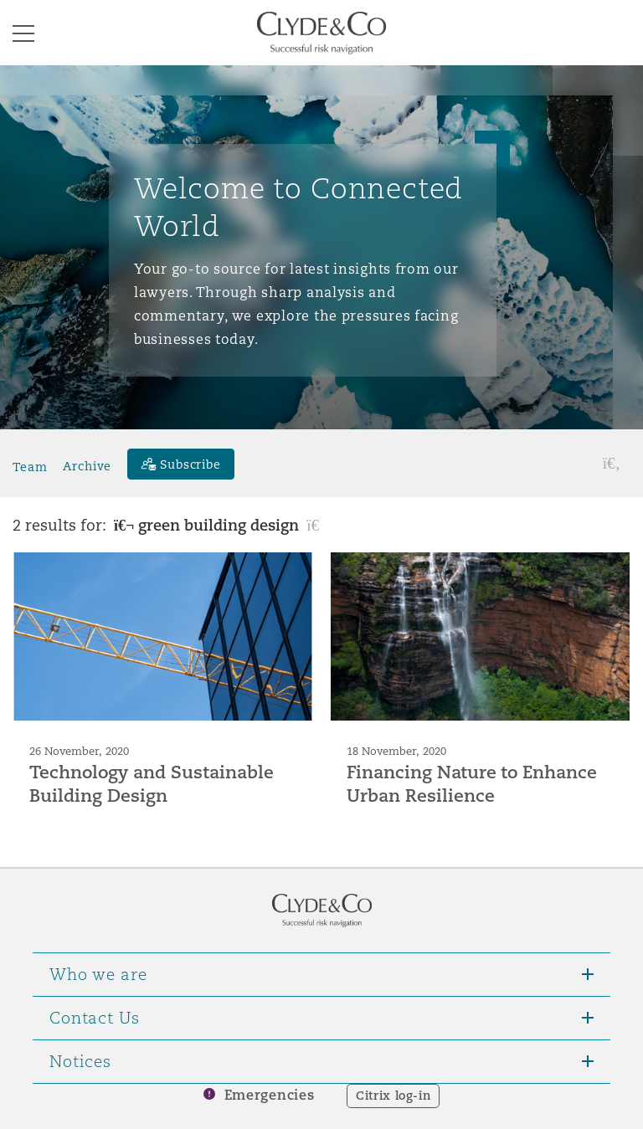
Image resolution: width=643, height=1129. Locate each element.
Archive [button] (87, 466)
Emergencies (269, 1095)
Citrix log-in (393, 1095)
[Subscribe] (180, 464)
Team (30, 466)
